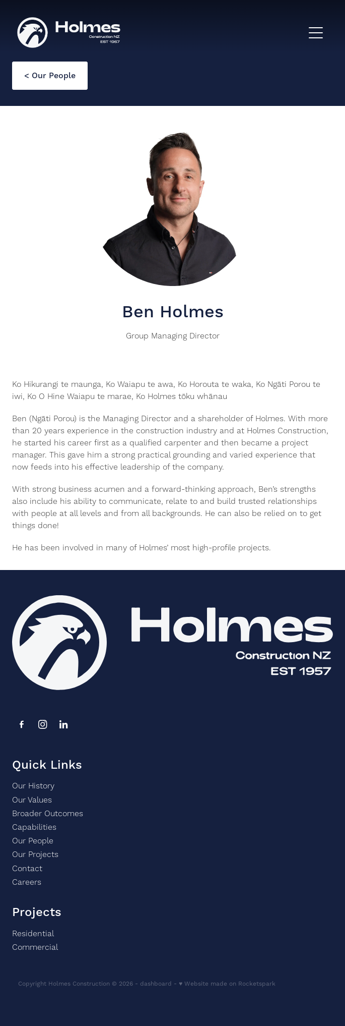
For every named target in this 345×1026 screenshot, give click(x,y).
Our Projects (35, 854)
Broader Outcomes (47, 814)
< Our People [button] (50, 76)
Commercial (35, 947)
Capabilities (34, 827)
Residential (33, 934)
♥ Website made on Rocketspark (227, 984)
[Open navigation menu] (316, 33)
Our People (32, 841)
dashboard (156, 984)
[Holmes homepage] (160, 32)
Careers (28, 882)
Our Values (32, 800)
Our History (33, 786)
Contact (27, 869)
